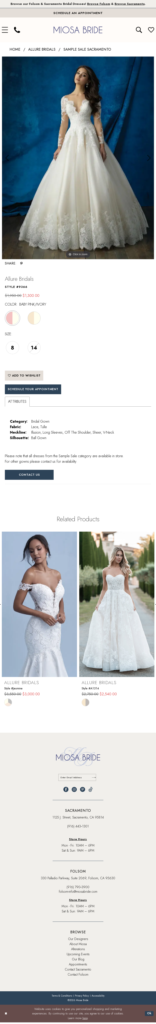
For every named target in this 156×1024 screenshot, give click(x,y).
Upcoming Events (78, 956)
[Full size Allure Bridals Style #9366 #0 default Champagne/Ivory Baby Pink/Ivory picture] (78, 158)
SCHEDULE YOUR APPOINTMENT (34, 390)
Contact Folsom (78, 976)
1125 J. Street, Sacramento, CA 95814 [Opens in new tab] (78, 819)
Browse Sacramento (130, 4)
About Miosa (78, 945)
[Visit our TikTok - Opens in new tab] (90, 791)
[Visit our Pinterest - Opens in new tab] (82, 791)
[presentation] (39, 606)
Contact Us (30, 476)
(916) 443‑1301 (78, 828)
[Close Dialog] (6, 1015)
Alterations (78, 951)
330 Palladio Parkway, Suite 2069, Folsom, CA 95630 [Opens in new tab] (78, 880)
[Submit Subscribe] (94, 779)
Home (15, 49)
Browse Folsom (99, 4)
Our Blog (78, 961)
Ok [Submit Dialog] (149, 1015)
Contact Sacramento (78, 971)
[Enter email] (78, 779)
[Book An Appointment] (78, 13)
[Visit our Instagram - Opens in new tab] (74, 791)
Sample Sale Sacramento (87, 49)
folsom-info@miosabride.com (78, 893)
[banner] (78, 30)
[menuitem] (17, 30)
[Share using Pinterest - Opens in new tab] (21, 263)
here (85, 1019)
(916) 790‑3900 (78, 889)
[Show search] (139, 30)
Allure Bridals (41, 49)
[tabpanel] (78, 158)
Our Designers (78, 940)
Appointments (78, 966)
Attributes (17, 403)
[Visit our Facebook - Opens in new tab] (65, 791)
